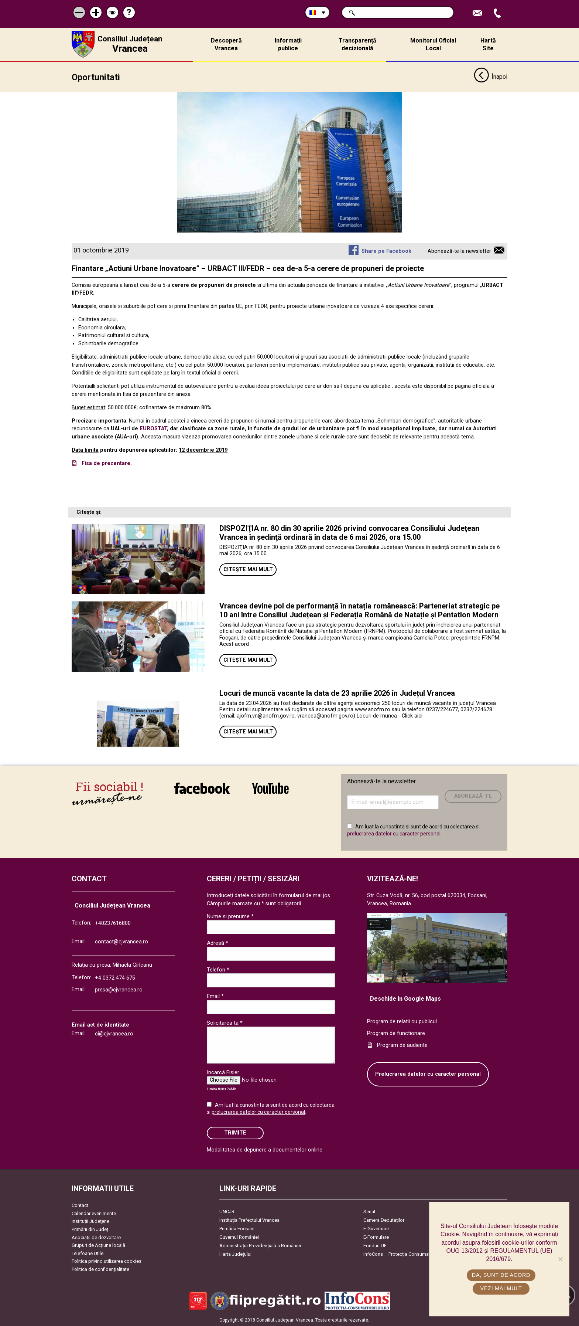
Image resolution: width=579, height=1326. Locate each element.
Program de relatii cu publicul (402, 1021)
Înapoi (490, 77)
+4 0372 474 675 (115, 977)
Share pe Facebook (386, 251)
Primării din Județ (90, 1229)
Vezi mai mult (501, 1288)
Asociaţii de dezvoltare (96, 1237)
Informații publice (288, 44)
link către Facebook (202, 787)
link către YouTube (270, 787)
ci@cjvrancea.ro (114, 1034)
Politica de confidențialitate (100, 1269)
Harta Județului (235, 1254)
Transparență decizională (357, 44)
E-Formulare (376, 1236)
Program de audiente (402, 1045)
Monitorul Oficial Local (433, 44)
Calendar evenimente (94, 1213)
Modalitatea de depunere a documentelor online (264, 1149)
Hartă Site (488, 44)
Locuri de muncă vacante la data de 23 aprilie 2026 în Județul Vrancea (337, 692)
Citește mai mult (248, 569)
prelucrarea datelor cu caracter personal (394, 833)
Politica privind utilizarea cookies (106, 1261)
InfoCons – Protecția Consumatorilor (402, 1254)
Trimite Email (478, 13)
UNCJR (226, 1211)
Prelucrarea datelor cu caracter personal (428, 1074)
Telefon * (218, 969)
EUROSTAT (153, 428)
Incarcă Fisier (223, 1072)
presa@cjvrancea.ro (119, 989)
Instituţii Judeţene (90, 1221)
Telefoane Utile (87, 1253)
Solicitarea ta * (225, 1022)
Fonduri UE (375, 1245)
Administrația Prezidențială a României (260, 1245)
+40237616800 (113, 923)
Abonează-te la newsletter (459, 251)
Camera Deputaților (383, 1219)
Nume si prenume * (230, 916)
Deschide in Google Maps (405, 998)
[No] (560, 1259)
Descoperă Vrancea (226, 44)
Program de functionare (396, 1033)
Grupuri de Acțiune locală (98, 1245)
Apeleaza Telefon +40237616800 (498, 13)
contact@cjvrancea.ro (121, 941)
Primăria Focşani (236, 1228)
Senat (369, 1211)
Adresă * (217, 942)
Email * (215, 996)
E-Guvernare (376, 1228)
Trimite (235, 1133)
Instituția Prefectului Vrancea (249, 1219)
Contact (80, 1205)
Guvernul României (239, 1236)
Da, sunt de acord (501, 1275)
